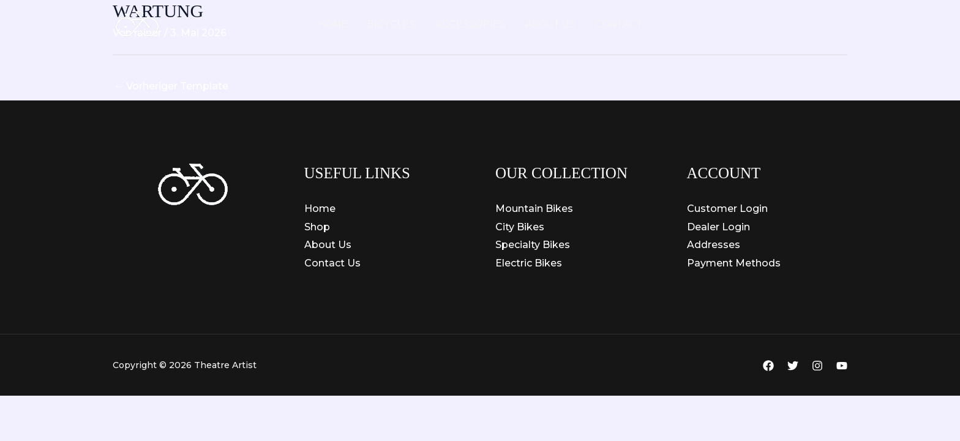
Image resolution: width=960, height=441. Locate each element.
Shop (317, 227)
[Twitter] (792, 365)
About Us (551, 24)
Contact (618, 24)
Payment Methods (734, 263)
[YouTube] (841, 365)
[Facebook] (768, 365)
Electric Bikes (528, 263)
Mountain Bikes (534, 208)
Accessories (470, 24)
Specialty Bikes (532, 245)
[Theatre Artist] (137, 23)
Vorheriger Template (171, 86)
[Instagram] (817, 365)
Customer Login (727, 208)
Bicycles (391, 24)
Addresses (713, 245)
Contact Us (332, 263)
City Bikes (519, 227)
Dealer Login (718, 227)
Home (333, 24)
